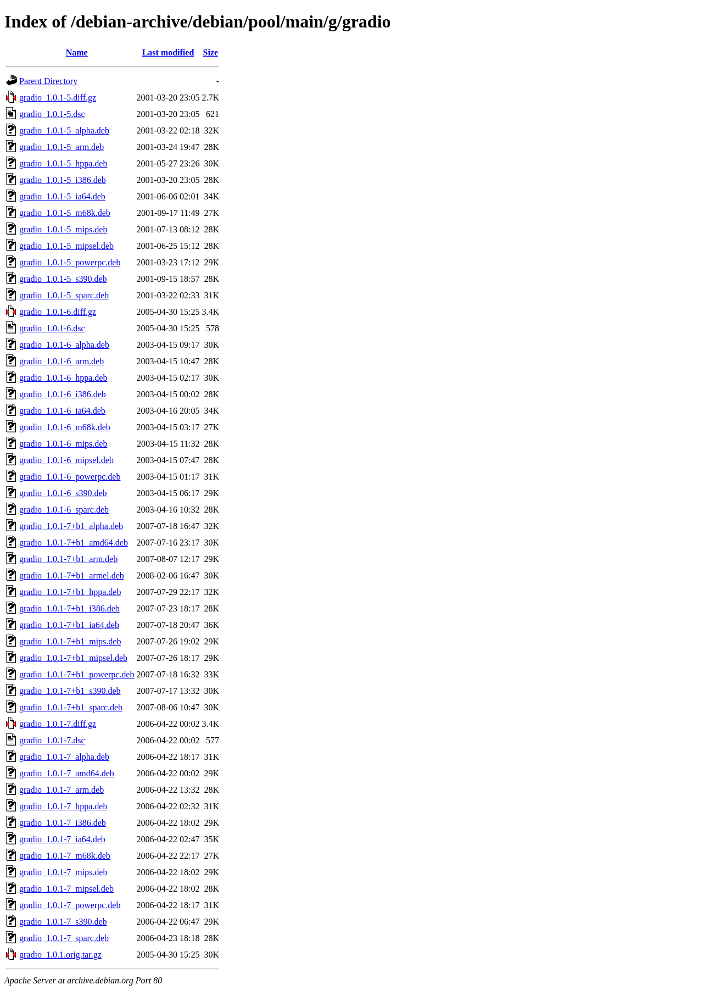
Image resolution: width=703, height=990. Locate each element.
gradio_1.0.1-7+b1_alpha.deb (71, 526)
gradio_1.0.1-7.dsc (52, 740)
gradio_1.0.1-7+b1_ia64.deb (69, 625)
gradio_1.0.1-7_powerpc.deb (69, 905)
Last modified (168, 52)
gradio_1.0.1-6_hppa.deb (63, 377)
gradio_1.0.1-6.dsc (52, 328)
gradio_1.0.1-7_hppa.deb (63, 806)
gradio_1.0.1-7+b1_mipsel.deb (73, 658)
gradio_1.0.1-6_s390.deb (63, 493)
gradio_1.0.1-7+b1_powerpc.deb (76, 674)
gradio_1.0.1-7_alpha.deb (64, 756)
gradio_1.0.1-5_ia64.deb (62, 196)
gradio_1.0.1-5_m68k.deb (64, 213)
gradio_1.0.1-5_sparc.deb (64, 295)
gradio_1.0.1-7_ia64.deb (62, 839)
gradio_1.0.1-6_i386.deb (62, 394)
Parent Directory (48, 81)
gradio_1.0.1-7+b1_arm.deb (68, 559)
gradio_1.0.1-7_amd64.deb (66, 773)
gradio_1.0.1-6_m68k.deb (64, 427)
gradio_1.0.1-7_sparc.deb (64, 938)
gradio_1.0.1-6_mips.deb (63, 443)
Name (77, 52)
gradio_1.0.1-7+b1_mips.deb (70, 641)
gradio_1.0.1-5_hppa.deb (63, 163)
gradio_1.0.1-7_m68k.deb (64, 855)
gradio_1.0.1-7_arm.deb (61, 789)
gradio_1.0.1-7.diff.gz (57, 723)
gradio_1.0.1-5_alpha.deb (64, 130)
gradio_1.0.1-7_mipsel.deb (66, 888)
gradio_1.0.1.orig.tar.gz (60, 954)
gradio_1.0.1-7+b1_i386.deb (69, 608)
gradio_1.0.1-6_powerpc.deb (69, 476)
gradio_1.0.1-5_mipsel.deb (66, 246)
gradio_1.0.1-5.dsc (52, 114)
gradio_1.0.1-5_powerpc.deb (69, 262)
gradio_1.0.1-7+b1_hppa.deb (70, 592)
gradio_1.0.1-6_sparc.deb (64, 509)
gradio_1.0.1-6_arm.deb (61, 361)
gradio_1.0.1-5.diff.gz (57, 97)
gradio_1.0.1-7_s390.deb (63, 921)
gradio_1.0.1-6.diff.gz (57, 311)
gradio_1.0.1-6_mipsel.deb (66, 460)
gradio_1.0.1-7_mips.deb (63, 872)
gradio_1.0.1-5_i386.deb (62, 180)
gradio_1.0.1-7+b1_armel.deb (71, 575)
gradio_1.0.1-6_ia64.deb (62, 410)
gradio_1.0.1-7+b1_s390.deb (70, 691)
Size (211, 52)
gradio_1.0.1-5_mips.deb (63, 229)
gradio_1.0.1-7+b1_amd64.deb (73, 542)
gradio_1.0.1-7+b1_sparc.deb (70, 707)
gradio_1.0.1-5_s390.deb (63, 278)
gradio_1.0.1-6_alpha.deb (64, 344)
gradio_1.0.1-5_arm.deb (61, 147)
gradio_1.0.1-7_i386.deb (62, 822)
